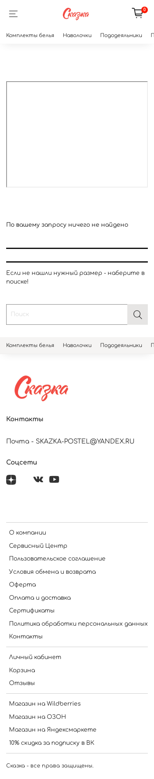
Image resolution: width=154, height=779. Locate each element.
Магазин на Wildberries (45, 704)
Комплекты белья (30, 35)
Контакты (26, 637)
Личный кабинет (35, 657)
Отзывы (22, 683)
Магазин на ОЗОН (37, 717)
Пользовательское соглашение (57, 559)
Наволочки (77, 35)
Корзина (22, 670)
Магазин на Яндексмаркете (53, 730)
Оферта (22, 585)
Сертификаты (32, 611)
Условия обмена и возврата (52, 572)
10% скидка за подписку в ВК (51, 743)
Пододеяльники (121, 35)
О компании (27, 533)
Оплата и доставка (40, 598)
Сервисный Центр (38, 546)
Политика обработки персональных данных (78, 624)
